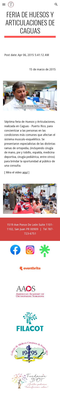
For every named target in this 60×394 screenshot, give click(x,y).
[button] (4, 4)
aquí (25, 172)
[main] (30, 24)
